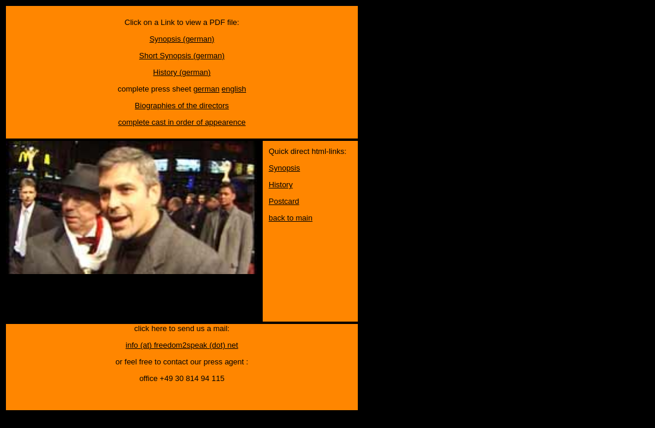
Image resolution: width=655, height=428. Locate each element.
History (280, 184)
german (206, 88)
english (234, 88)
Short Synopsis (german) (182, 55)
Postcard (284, 201)
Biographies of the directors (182, 105)
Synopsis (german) (181, 38)
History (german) (182, 72)
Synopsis (284, 167)
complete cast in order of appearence (182, 122)
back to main (291, 217)
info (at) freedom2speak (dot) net (181, 345)
